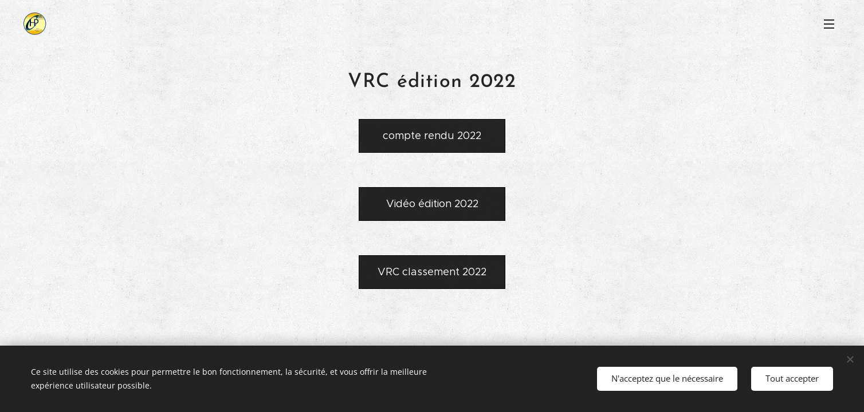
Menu (829, 24)
